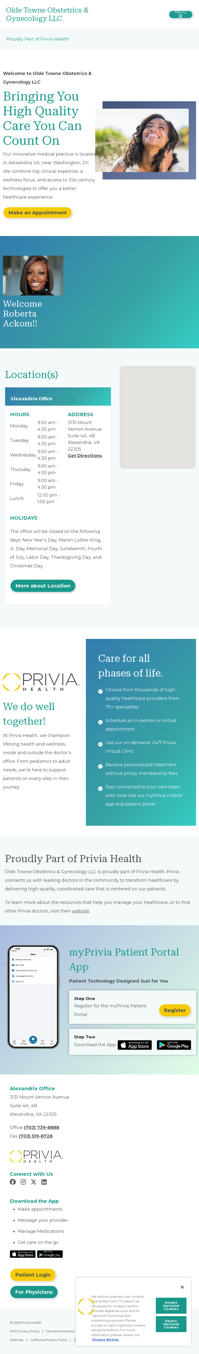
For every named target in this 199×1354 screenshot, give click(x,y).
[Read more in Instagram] (24, 1182)
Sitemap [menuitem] (17, 1340)
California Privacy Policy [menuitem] (48, 1340)
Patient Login (33, 1275)
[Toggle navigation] (181, 14)
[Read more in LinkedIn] (44, 1182)
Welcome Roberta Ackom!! (22, 314)
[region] (133, 1311)
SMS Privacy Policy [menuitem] (25, 1331)
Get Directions (85, 455)
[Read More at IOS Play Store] (23, 1254)
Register (175, 1010)
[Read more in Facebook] (13, 1182)
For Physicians (34, 1292)
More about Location (42, 586)
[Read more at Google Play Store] (174, 1045)
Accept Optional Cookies (171, 1305)
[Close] (182, 1287)
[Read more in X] (34, 1182)
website (80, 911)
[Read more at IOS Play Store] (135, 1045)
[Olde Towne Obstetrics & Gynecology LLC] (68, 14)
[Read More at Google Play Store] (50, 1254)
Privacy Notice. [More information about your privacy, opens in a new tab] (106, 1339)
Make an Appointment (37, 213)
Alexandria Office (31, 398)
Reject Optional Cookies (171, 1324)
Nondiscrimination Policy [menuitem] (65, 1331)
